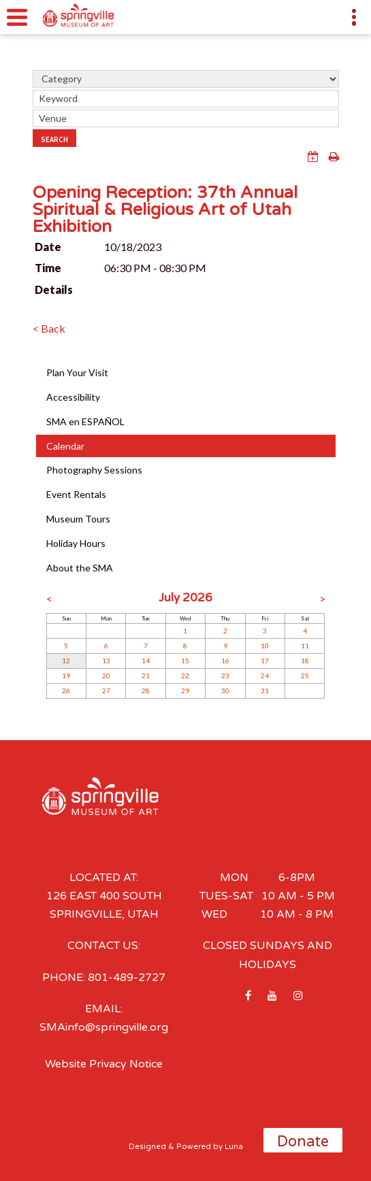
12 (66, 660)
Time (48, 267)
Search (54, 139)
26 (66, 690)
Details (54, 289)
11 (305, 646)
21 (146, 675)
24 (265, 675)
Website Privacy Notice (104, 1064)
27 (106, 690)
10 (265, 646)
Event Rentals (76, 494)
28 (146, 690)
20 (106, 675)
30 (225, 690)
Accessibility (73, 397)
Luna (234, 1146)
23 (225, 675)
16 (225, 660)
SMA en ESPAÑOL (85, 421)
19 (66, 675)
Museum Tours (78, 519)
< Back (49, 328)
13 (106, 660)
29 (185, 690)
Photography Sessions (94, 470)
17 (265, 660)
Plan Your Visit (77, 372)
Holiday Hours (76, 543)
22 (185, 675)
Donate (303, 1141)
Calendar (65, 446)
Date (48, 246)
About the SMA (79, 567)
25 (305, 675)
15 (185, 660)
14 (146, 660)
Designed (147, 1146)
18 (305, 660)
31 (265, 690)
